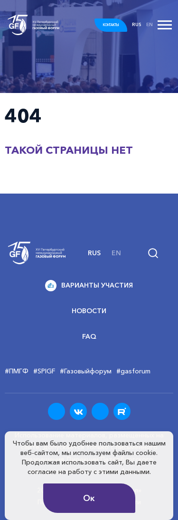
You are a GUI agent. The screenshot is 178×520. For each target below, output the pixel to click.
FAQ (89, 336)
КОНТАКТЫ (111, 25)
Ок (89, 498)
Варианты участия (89, 285)
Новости (89, 310)
